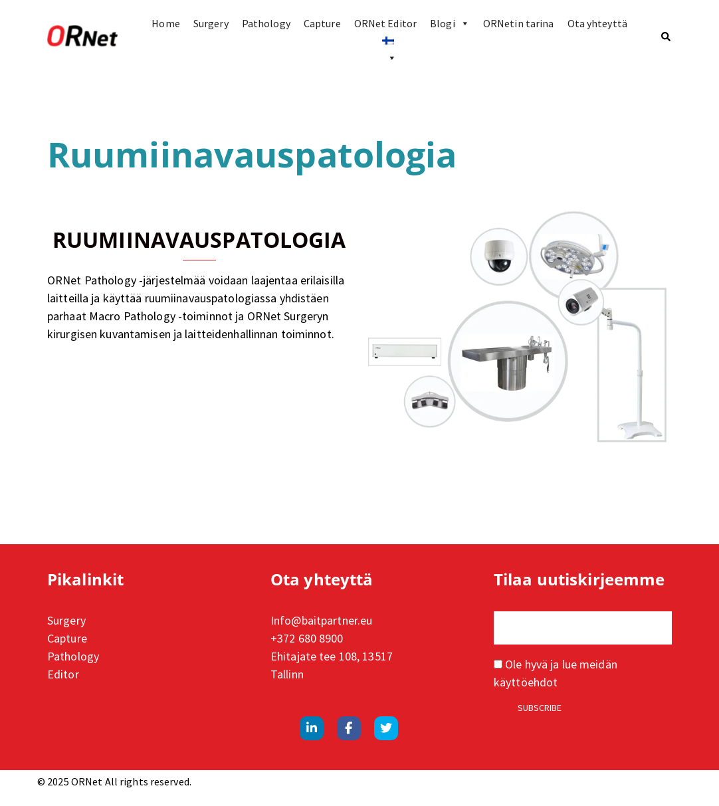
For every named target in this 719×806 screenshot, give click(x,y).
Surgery (211, 23)
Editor (63, 674)
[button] (666, 37)
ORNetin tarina (518, 23)
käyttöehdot (526, 682)
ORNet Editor (385, 23)
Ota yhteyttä (597, 23)
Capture (322, 23)
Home (165, 23)
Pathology (266, 23)
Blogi (450, 23)
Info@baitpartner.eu (321, 620)
